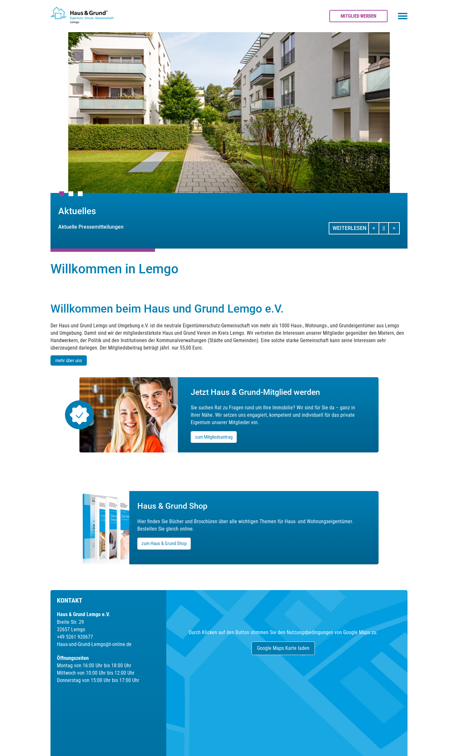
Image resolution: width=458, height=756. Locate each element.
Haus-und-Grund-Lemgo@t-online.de (94, 644)
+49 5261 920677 (75, 637)
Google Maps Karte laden (283, 648)
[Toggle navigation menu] (403, 16)
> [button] (396, 227)
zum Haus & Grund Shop (164, 543)
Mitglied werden (358, 16)
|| (385, 227)
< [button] (375, 227)
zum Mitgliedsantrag (214, 437)
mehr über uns (68, 360)
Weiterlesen (349, 228)
